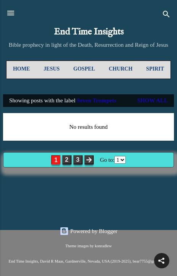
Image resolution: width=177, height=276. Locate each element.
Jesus (52, 69)
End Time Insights (88, 32)
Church (120, 69)
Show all (152, 100)
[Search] (166, 15)
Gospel (84, 69)
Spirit (155, 69)
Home (21, 69)
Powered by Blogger (88, 231)
